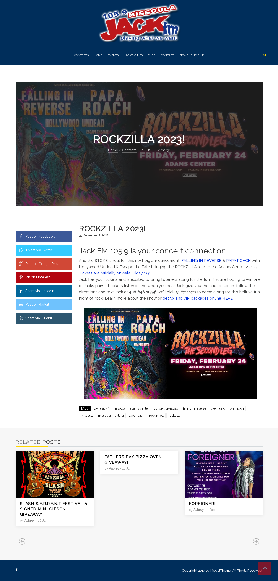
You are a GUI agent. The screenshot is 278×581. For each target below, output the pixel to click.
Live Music (218, 408)
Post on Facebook (37, 236)
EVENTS (113, 55)
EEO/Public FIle (191, 55)
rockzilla (174, 415)
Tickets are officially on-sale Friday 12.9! (115, 273)
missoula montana (111, 415)
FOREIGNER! (202, 503)
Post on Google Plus (38, 263)
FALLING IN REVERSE (201, 260)
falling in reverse (194, 408)
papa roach (136, 415)
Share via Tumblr (35, 318)
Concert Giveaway (166, 408)
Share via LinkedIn (36, 291)
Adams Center (139, 408)
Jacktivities (133, 55)
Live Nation (237, 408)
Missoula (87, 415)
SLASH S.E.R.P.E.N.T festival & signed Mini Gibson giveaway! (53, 509)
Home (98, 55)
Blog (152, 55)
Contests (81, 55)
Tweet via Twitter (36, 250)
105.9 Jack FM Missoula (109, 408)
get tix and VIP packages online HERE (197, 298)
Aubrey (29, 520)
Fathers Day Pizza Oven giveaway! (133, 460)
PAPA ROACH (238, 260)
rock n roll (156, 415)
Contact (167, 55)
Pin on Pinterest (34, 277)
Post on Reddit (34, 304)
